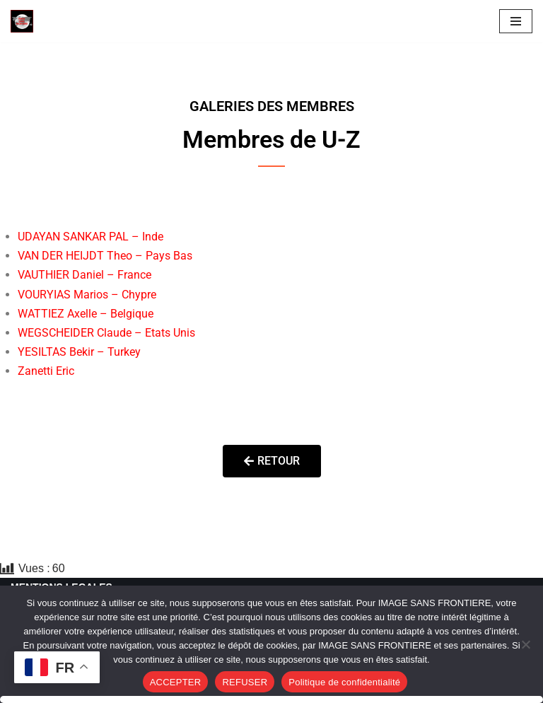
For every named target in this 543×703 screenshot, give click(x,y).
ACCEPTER (176, 682)
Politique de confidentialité (344, 682)
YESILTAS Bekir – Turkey (79, 352)
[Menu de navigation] (515, 21)
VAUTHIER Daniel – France (84, 274)
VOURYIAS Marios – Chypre (87, 294)
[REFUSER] (525, 644)
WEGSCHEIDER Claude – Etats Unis (106, 332)
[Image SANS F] (25, 21)
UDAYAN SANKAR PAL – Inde (90, 236)
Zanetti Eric (46, 371)
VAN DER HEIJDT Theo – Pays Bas (105, 255)
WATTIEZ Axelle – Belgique (85, 313)
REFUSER (244, 682)
